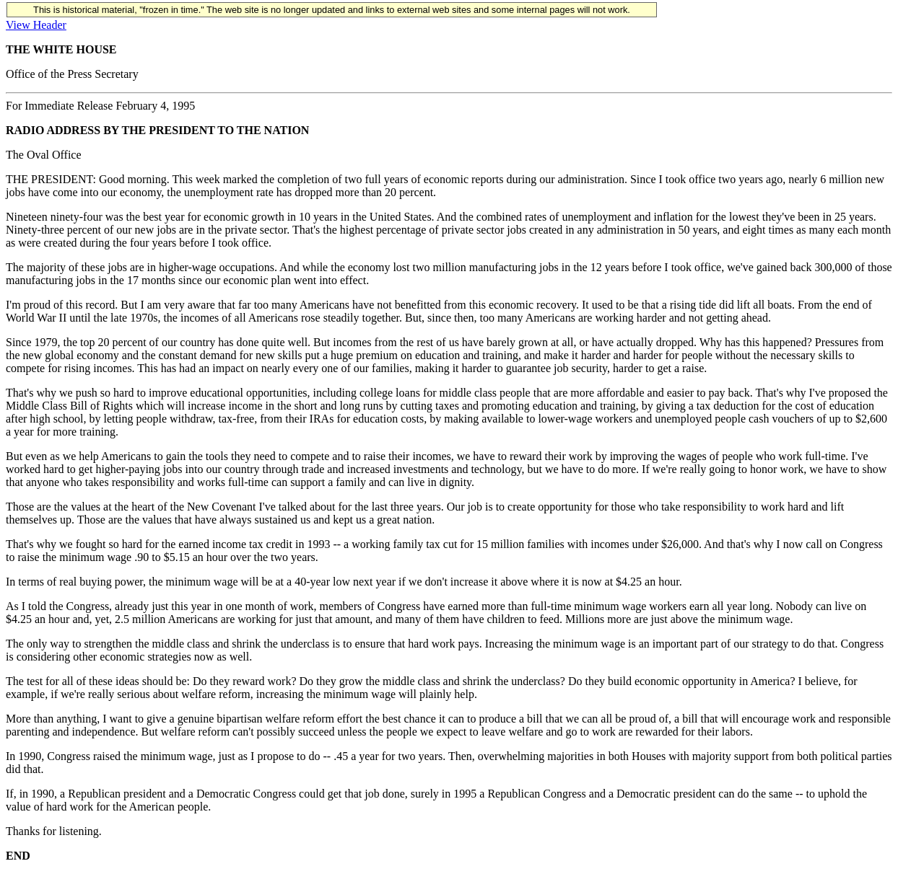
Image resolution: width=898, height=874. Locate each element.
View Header (36, 25)
